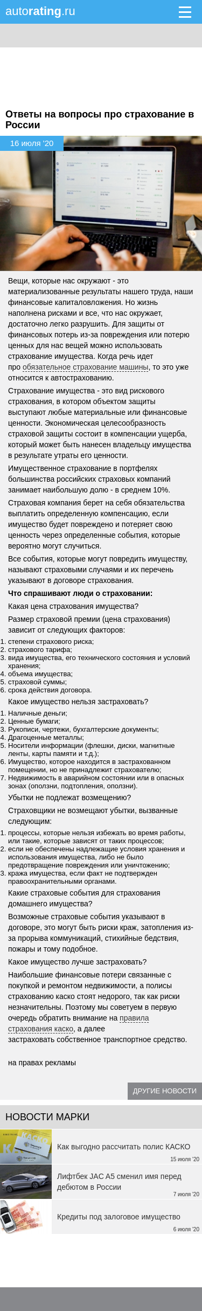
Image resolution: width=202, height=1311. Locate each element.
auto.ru (40, 11)
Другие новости (165, 1091)
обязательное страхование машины (85, 367)
